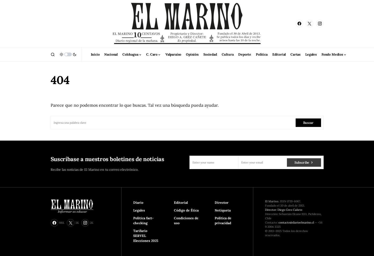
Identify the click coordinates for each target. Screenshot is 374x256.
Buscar (308, 123)
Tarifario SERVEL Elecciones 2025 (145, 236)
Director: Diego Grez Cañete (283, 209)
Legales (139, 210)
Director (222, 202)
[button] (53, 54)
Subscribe (301, 162)
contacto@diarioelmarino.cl (296, 222)
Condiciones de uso (186, 220)
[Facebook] (299, 23)
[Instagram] (320, 23)
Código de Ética (186, 210)
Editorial (181, 202)
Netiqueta (223, 210)
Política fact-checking (143, 220)
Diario (138, 202)
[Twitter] (309, 23)
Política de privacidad (223, 220)
